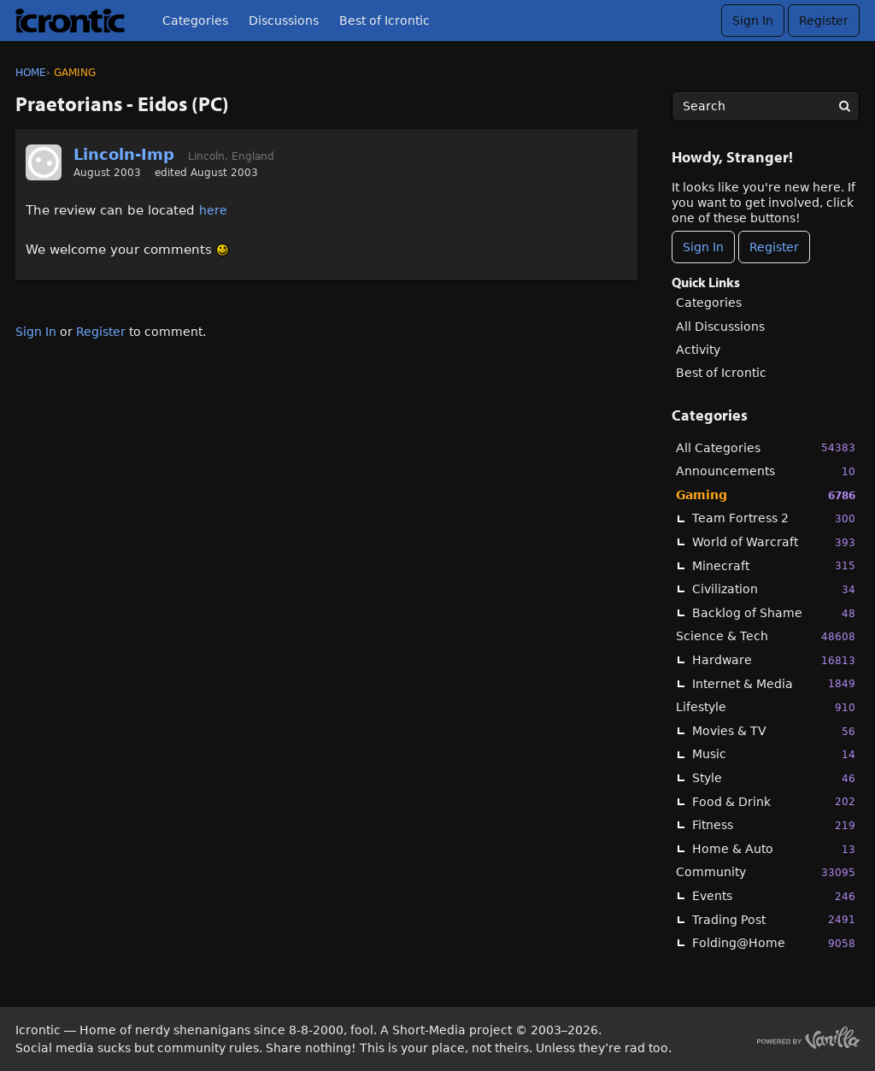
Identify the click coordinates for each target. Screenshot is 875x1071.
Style (773, 778)
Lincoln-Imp (123, 154)
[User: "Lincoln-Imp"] (44, 162)
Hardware (773, 660)
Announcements (765, 471)
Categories (195, 20)
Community (765, 872)
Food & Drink (773, 801)
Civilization (773, 589)
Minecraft (773, 565)
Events (773, 896)
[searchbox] (766, 106)
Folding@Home (773, 943)
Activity (698, 349)
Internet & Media (773, 683)
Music (773, 754)
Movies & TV (773, 731)
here (213, 210)
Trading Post (773, 919)
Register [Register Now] (774, 247)
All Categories (765, 447)
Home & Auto (773, 849)
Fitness (773, 825)
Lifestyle (765, 707)
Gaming (765, 495)
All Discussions (720, 326)
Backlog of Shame (773, 613)
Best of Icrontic (384, 20)
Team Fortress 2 (773, 518)
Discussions (284, 20)
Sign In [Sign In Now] (703, 247)
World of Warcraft (773, 542)
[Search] (844, 106)
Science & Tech (765, 636)
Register (824, 20)
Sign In (752, 20)
